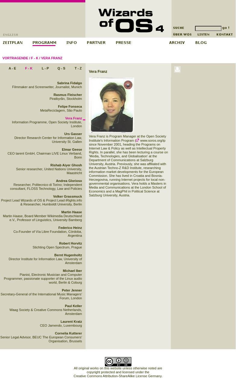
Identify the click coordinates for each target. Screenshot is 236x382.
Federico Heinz (70, 228)
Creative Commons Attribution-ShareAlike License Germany (117, 376)
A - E (12, 68)
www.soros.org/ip (150, 140)
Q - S (61, 68)
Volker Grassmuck (67, 196)
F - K (34, 58)
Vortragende (15, 58)
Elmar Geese (72, 149)
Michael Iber (72, 271)
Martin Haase (71, 212)
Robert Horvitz (70, 243)
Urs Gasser (73, 134)
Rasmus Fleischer (68, 95)
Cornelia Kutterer (68, 333)
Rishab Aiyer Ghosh (66, 165)
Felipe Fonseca (70, 106)
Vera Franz (51, 58)
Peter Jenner (72, 290)
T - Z (78, 68)
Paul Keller (73, 306)
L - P (45, 68)
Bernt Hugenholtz (68, 255)
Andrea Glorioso (69, 181)
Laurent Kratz (71, 321)
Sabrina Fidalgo (69, 83)
